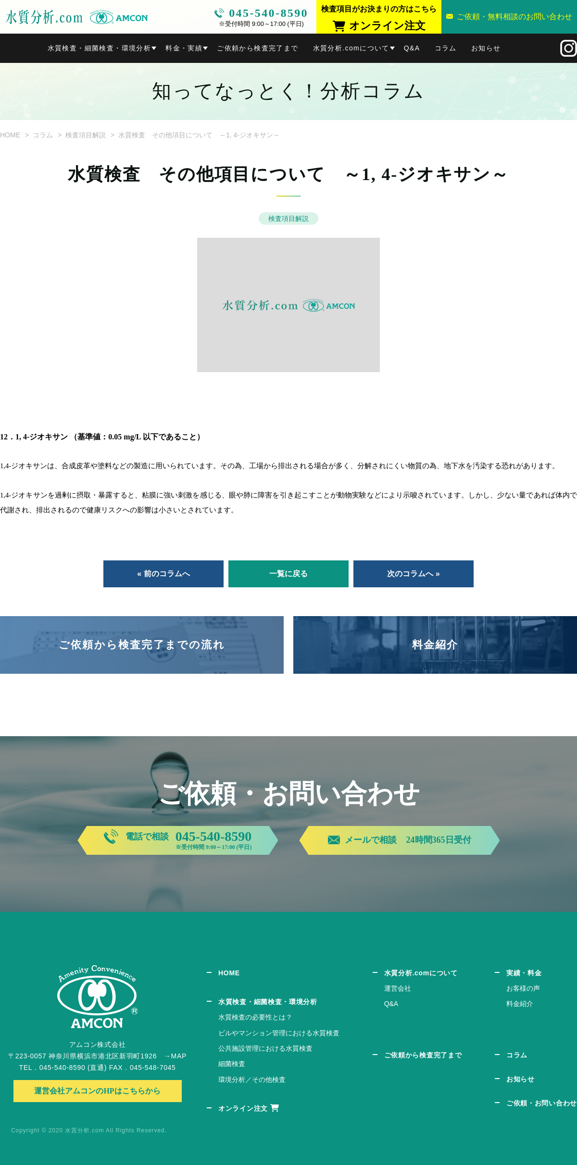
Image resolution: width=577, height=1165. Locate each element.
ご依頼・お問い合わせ (541, 1103)
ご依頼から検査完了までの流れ (142, 645)
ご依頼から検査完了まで (257, 48)
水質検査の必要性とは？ (255, 1017)
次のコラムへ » (413, 574)
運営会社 (397, 988)
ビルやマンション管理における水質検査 (278, 1033)
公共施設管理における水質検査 (265, 1048)
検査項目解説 (85, 135)
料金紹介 (435, 645)
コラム (446, 48)
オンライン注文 (243, 1108)
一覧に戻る (288, 574)
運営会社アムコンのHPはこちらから (97, 1091)
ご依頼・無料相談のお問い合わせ (514, 16)
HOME (10, 135)
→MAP (175, 1056)
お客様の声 (523, 988)
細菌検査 (231, 1064)
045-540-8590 (268, 13)
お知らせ (486, 48)
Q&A (412, 48)
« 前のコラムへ (163, 574)
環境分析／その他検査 (252, 1079)
